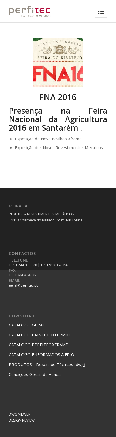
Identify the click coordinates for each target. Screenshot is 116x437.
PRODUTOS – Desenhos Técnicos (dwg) (47, 364)
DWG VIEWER (19, 414)
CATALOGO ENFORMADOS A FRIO (41, 354)
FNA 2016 (58, 97)
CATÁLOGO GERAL (27, 325)
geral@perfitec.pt (23, 285)
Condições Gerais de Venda (35, 374)
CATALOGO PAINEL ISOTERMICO (41, 334)
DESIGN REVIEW (22, 420)
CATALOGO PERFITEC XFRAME (38, 344)
